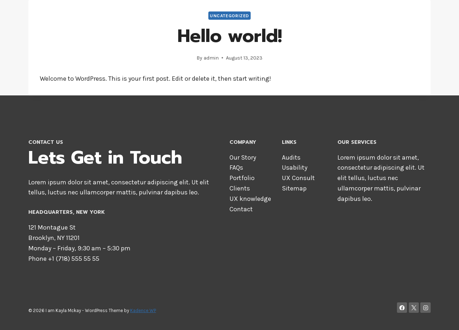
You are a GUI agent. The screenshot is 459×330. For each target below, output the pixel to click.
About (287, 14)
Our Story (243, 157)
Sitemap (294, 188)
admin (211, 58)
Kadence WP (143, 310)
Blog (419, 14)
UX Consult (298, 178)
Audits (291, 157)
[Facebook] (402, 307)
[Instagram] (425, 307)
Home (260, 14)
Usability (294, 167)
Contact (392, 14)
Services (358, 14)
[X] (414, 307)
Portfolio (242, 178)
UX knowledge (250, 199)
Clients (240, 188)
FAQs (236, 167)
